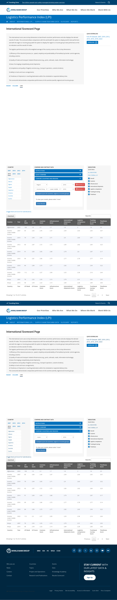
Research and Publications (38, 576)
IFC (48, 551)
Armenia (10, 193)
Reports (74, 22)
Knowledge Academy (59, 572)
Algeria (10, 184)
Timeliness (93, 194)
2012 (18, 170)
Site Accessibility (70, 590)
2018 (14, 174)
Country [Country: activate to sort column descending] (9, 222)
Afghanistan (11, 179)
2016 (9, 174)
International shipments (96, 186)
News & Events (100, 2)
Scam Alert (95, 590)
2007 (9, 170)
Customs (92, 181)
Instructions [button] (40, 170)
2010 (14, 170)
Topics (31, 568)
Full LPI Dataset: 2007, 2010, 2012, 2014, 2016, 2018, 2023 (98, 38)
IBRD (38, 551)
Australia (10, 196)
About (12, 22)
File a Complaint (105, 590)
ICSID (58, 551)
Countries (32, 564)
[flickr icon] (108, 550)
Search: (98, 215)
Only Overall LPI (93, 175)
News (8, 568)
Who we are (11, 564)
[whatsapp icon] (79, 550)
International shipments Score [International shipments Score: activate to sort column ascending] (67, 222)
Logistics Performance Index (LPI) (28, 17)
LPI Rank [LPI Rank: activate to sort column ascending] (25, 222)
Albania (10, 181)
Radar (8, 86)
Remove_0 (80, 184)
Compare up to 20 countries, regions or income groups (52, 193)
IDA (43, 551)
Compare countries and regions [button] (47, 178)
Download (92, 42)
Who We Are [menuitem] (57, 10)
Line (21, 86)
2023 (18, 174)
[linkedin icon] (91, 550)
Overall (92, 178)
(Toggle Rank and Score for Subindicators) (18, 211)
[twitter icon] (85, 550)
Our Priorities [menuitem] (43, 10)
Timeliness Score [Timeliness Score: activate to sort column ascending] (104, 222)
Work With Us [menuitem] (104, 10)
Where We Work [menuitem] (88, 10)
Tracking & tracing (95, 192)
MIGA (53, 551)
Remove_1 (80, 189)
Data (53, 568)
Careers (9, 572)
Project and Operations (37, 572)
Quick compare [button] (41, 174)
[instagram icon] (96, 550)
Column (15, 86)
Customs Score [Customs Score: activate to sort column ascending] (41, 222)
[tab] (58, 170)
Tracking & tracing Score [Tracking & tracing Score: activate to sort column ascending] (92, 222)
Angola (10, 187)
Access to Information (83, 590)
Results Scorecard (58, 576)
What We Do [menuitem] (71, 10)
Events (54, 564)
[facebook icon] (74, 550)
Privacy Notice (59, 590)
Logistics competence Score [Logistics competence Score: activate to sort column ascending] (80, 222)
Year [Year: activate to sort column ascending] (19, 222)
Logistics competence (96, 189)
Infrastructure (94, 184)
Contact (9, 576)
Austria (10, 198)
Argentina (10, 190)
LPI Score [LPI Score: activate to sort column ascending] (33, 222)
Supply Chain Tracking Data (47, 22)
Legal (50, 590)
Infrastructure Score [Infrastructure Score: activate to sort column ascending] (52, 222)
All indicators (92, 172)
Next (107, 295)
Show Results (41, 203)
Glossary (65, 22)
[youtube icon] (102, 550)
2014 (23, 170)
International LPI (25, 22)
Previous (87, 295)
